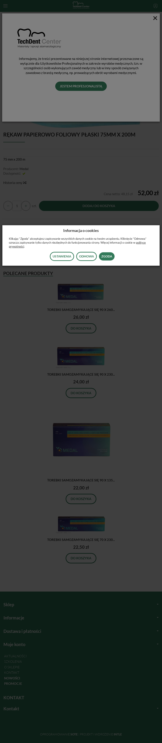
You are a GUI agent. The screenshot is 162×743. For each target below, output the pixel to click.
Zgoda (106, 256)
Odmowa (86, 256)
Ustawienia (62, 256)
